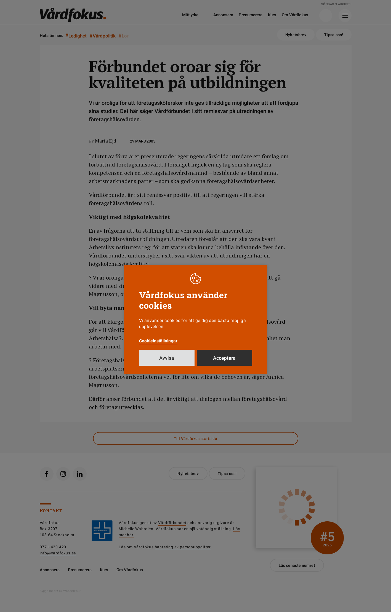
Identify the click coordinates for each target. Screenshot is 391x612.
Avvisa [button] (166, 358)
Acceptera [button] (224, 358)
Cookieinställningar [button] (158, 340)
